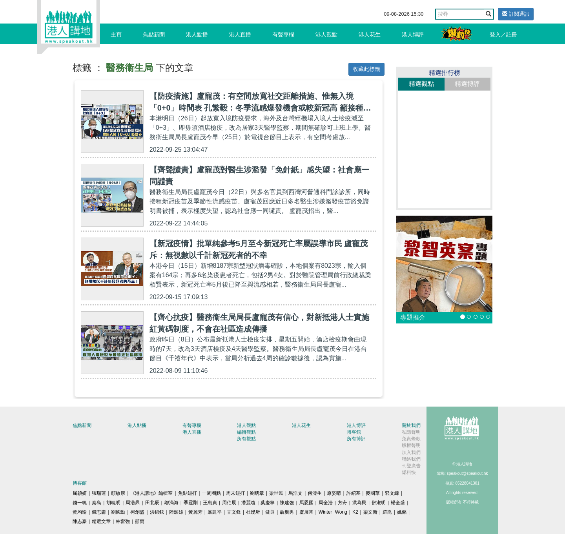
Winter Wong (333, 512)
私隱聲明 (411, 432)
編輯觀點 (246, 432)
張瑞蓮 (99, 493)
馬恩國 (306, 502)
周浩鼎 (133, 502)
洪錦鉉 (157, 512)
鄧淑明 (379, 502)
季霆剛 (191, 502)
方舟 (342, 502)
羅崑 (387, 512)
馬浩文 (295, 493)
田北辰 (152, 502)
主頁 (116, 34)
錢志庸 (99, 512)
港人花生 (370, 34)
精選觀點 (421, 83)
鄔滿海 (171, 502)
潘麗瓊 (248, 502)
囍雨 (139, 521)
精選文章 (101, 521)
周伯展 (229, 502)
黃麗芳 (195, 512)
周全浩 (326, 502)
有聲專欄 (283, 34)
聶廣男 (287, 512)
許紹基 (353, 493)
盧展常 (306, 512)
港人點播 (197, 34)
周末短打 (235, 493)
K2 (355, 512)
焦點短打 (187, 493)
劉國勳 (118, 512)
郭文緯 (392, 493)
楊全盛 (398, 502)
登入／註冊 (503, 34)
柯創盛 (137, 512)
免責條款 (411, 438)
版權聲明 (411, 445)
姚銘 (401, 512)
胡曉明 (113, 502)
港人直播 (240, 34)
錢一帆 (80, 502)
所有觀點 (246, 438)
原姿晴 (334, 493)
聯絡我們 (411, 459)
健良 (270, 512)
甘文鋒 (234, 512)
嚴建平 (215, 512)
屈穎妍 (80, 493)
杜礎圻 (253, 512)
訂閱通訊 (515, 14)
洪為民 (359, 502)
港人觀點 (326, 34)
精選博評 (467, 83)
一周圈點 (211, 493)
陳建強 (287, 502)
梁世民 (276, 493)
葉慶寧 (268, 502)
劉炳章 (257, 493)
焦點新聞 (154, 34)
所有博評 (356, 438)
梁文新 (370, 512)
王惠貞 (210, 502)
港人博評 (413, 34)
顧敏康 (118, 493)
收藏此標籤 (366, 69)
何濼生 (315, 493)
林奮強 (123, 521)
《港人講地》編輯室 (151, 493)
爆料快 (409, 472)
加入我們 (411, 452)
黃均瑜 (80, 512)
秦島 (96, 502)
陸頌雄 (176, 512)
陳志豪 (80, 521)
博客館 (354, 432)
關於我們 (411, 425)
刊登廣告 (411, 466)
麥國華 (373, 493)
